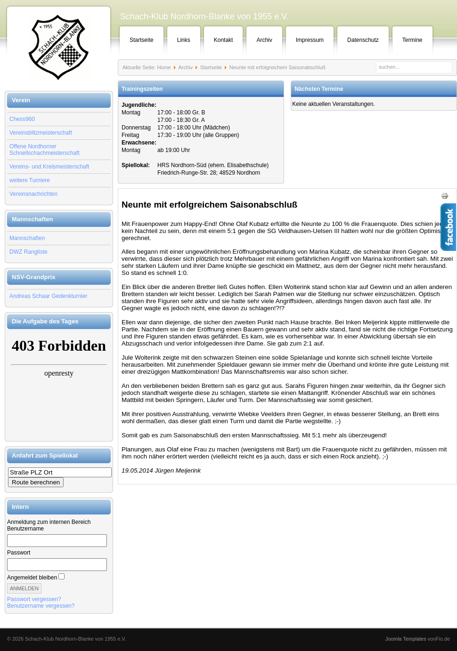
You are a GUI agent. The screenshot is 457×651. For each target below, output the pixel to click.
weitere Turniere (29, 180)
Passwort (18, 552)
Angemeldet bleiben (32, 577)
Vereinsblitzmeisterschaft (40, 132)
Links (183, 40)
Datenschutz (363, 40)
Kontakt (223, 40)
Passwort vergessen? (34, 599)
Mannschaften (27, 238)
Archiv (264, 40)
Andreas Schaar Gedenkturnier (48, 296)
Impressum (310, 40)
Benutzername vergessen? (40, 606)
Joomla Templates (405, 639)
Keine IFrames (59, 385)
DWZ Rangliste (28, 252)
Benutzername (25, 528)
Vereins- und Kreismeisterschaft (49, 166)
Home (164, 67)
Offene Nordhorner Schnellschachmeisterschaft (44, 149)
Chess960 (22, 119)
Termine (412, 40)
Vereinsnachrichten (33, 194)
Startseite (142, 40)
